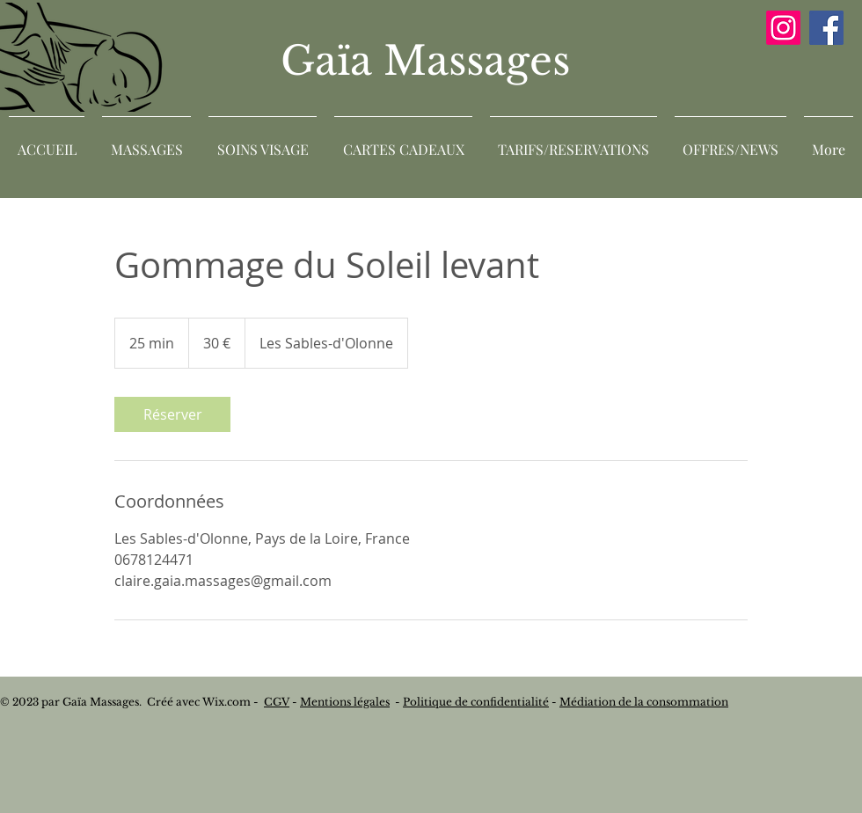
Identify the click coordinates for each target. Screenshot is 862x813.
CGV (276, 701)
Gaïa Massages (431, 60)
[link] (172, 414)
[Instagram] (783, 28)
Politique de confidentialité (476, 701)
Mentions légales (345, 701)
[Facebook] (826, 28)
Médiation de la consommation (643, 701)
